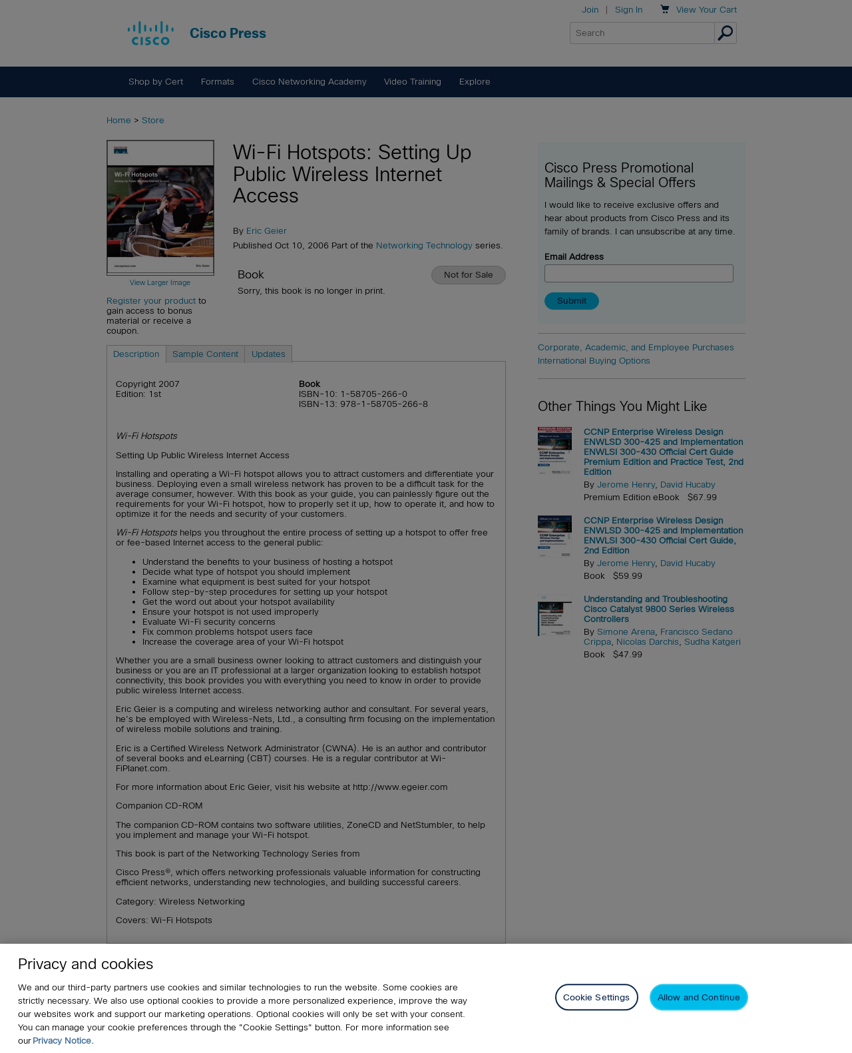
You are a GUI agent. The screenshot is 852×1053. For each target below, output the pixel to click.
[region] (426, 998)
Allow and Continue (699, 997)
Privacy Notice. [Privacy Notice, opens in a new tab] (63, 1041)
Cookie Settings (596, 997)
